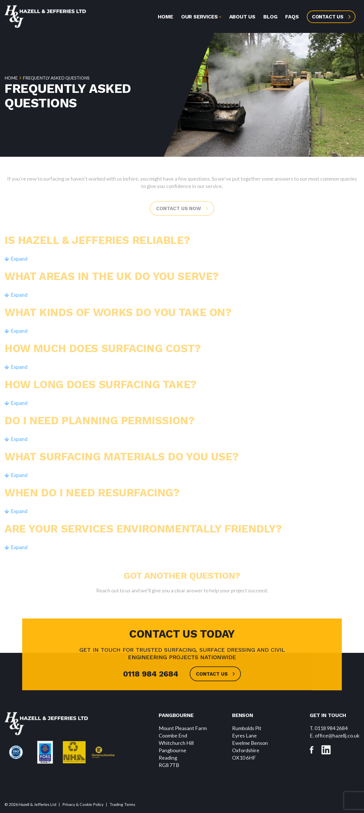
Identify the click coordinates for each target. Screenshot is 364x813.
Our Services (199, 17)
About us (242, 17)
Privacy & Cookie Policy (83, 804)
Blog (270, 17)
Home (165, 17)
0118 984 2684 (150, 684)
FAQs (292, 17)
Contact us (328, 17)
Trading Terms (122, 804)
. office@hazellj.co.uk (334, 735)
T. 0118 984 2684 (329, 728)
